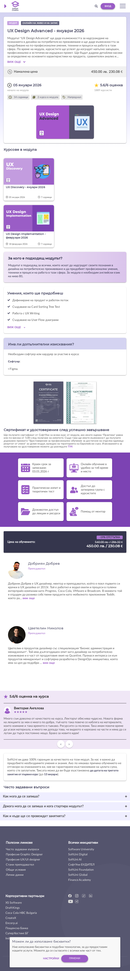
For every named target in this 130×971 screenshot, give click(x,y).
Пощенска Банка (16, 928)
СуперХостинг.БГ (17, 933)
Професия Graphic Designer (24, 854)
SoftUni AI (75, 859)
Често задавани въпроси (22, 849)
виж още (29, 598)
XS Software (13, 902)
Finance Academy (79, 879)
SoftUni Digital (78, 854)
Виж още (16, 61)
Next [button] (69, 745)
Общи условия (16, 869)
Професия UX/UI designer (23, 859)
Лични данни (15, 874)
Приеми (74, 958)
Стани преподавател (20, 864)
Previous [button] (61, 745)
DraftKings (12, 907)
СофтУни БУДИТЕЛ (81, 864)
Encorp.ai (11, 923)
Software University (81, 849)
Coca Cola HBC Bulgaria (21, 912)
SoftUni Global (78, 874)
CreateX (10, 918)
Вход (108, 6)
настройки (51, 958)
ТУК (70, 446)
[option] (65, 724)
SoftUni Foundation (81, 869)
